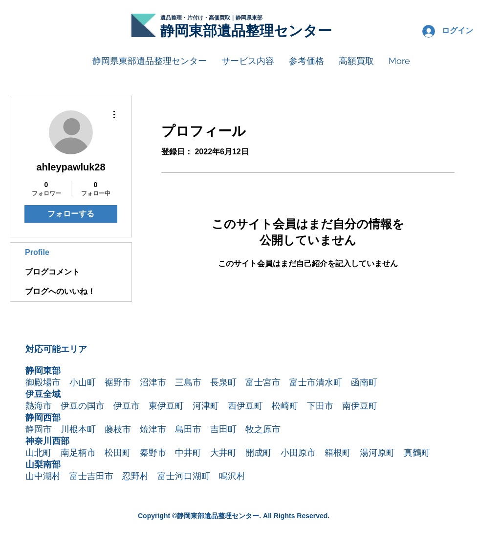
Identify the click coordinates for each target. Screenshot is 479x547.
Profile (37, 252)
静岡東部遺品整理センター (246, 31)
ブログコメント (52, 272)
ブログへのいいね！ (60, 291)
